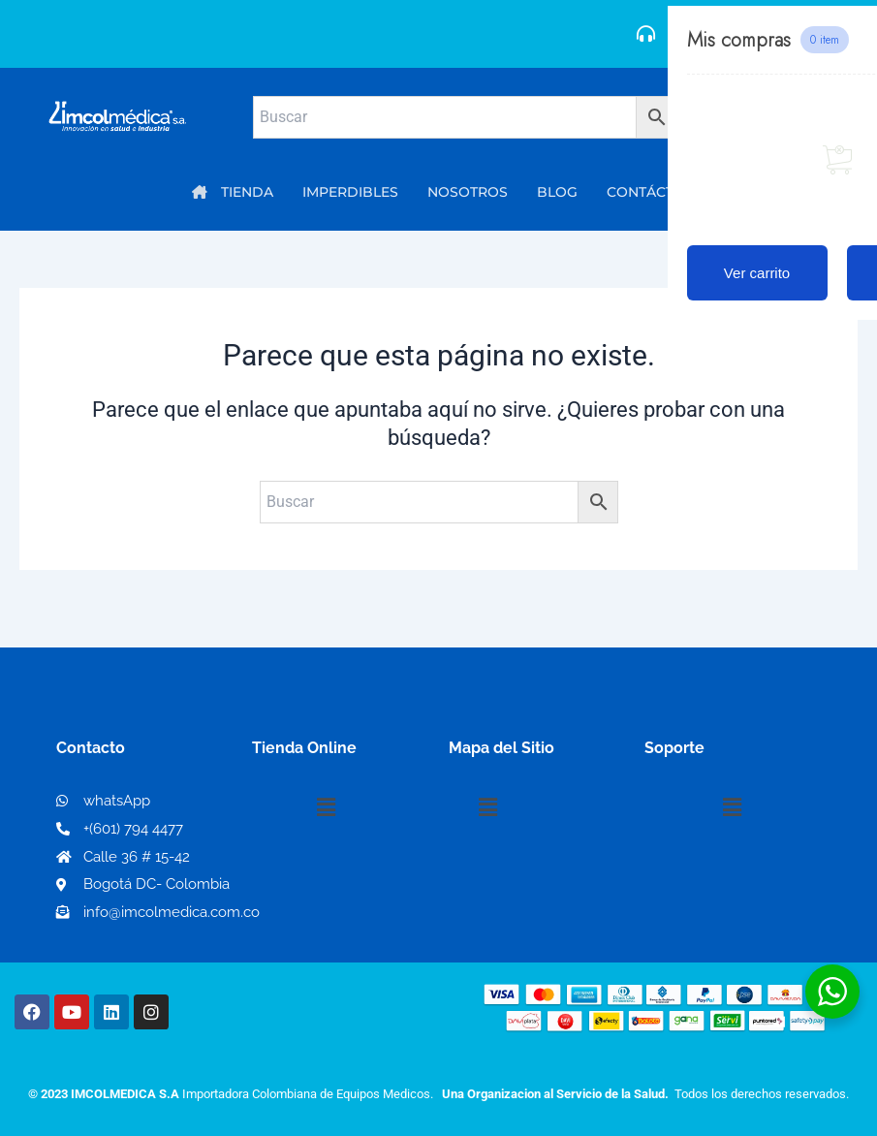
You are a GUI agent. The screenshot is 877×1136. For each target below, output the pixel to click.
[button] (325, 807)
